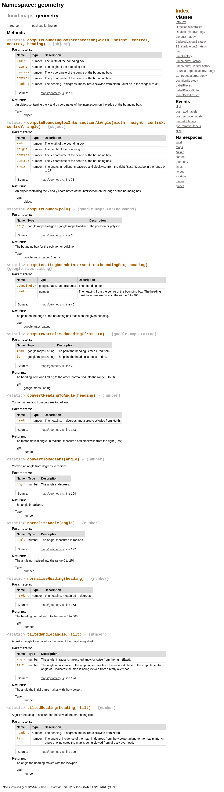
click (178, 106)
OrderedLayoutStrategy (191, 41)
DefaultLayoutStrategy (190, 31)
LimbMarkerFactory (188, 61)
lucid (13, 15)
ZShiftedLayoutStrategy (191, 46)
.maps (26, 15)
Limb (179, 51)
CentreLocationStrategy (191, 75)
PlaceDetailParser (187, 95)
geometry (182, 161)
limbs (179, 166)
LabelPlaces (184, 85)
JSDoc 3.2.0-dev (48, 787)
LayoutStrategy (186, 36)
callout (180, 152)
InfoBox (181, 22)
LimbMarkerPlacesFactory (193, 66)
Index (182, 11)
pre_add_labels (186, 121)
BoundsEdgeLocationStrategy (195, 71)
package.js (39, 25)
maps (179, 147)
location (181, 176)
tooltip (180, 181)
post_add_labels (186, 111)
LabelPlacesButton (188, 90)
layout (180, 171)
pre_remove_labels (188, 126)
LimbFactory (184, 56)
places (180, 186)
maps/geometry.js (52, 93)
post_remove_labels (189, 116)
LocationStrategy (187, 80)
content (180, 157)
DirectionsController (189, 27)
